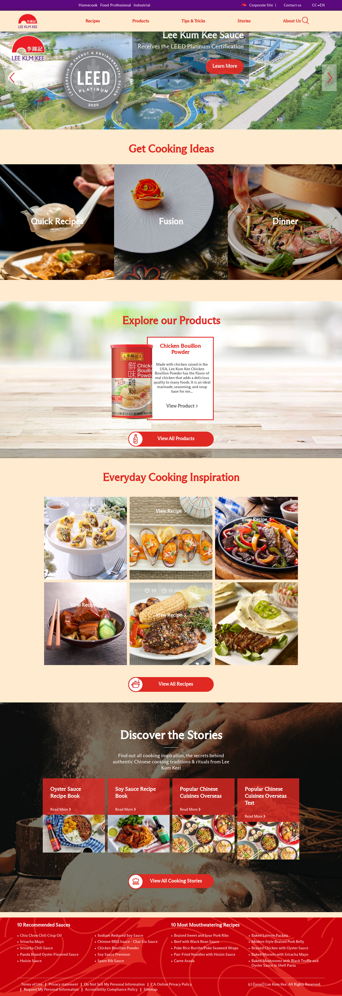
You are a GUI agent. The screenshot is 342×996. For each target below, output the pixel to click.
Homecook (88, 5)
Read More (60, 809)
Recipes (93, 21)
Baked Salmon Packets (269, 936)
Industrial (142, 5)
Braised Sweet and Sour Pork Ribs (201, 936)
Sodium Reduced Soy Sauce (120, 936)
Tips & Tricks (193, 21)
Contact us (292, 5)
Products (140, 21)
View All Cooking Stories (165, 881)
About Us (292, 21)
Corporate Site (257, 5)
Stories (244, 21)
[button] (326, 21)
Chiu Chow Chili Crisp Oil (41, 936)
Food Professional (115, 5)
